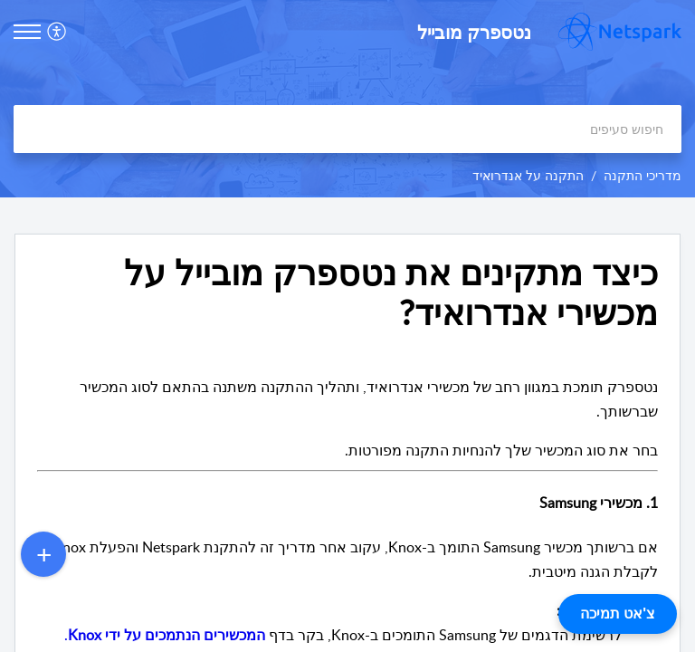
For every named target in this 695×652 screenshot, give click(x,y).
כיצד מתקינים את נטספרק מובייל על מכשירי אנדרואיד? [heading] (391, 292)
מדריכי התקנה (642, 175)
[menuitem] (59, 31)
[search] (347, 129)
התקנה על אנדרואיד (528, 175)
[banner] (347, 98)
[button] (55, 31)
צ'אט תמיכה (617, 613)
